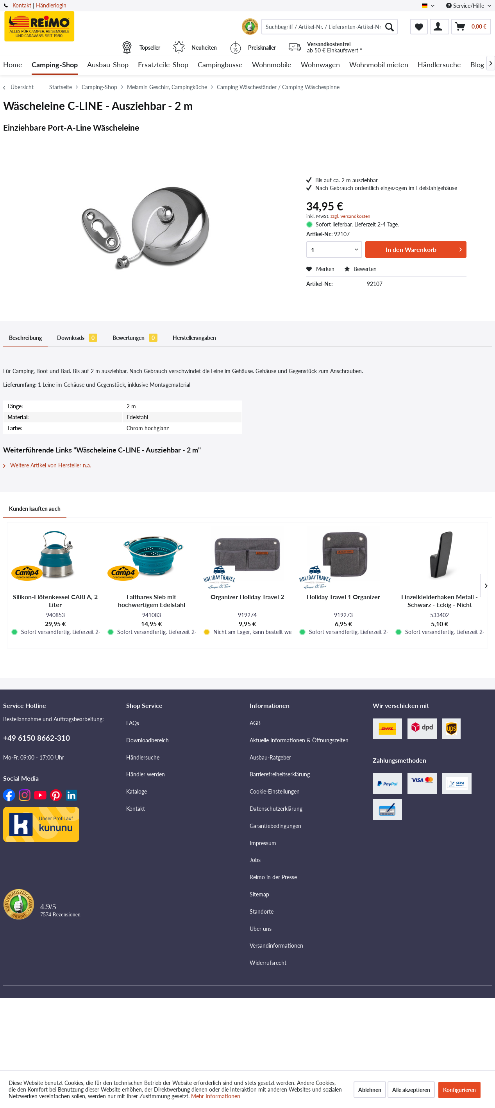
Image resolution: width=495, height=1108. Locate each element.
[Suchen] (389, 26)
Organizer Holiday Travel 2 (247, 596)
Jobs (255, 860)
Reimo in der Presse (273, 877)
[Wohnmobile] (271, 65)
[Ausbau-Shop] (108, 65)
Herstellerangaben (194, 337)
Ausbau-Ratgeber (270, 757)
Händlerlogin (51, 5)
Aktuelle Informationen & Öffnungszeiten (299, 740)
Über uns (261, 928)
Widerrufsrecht (268, 962)
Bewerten (360, 269)
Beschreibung (25, 337)
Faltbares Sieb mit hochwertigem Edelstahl (151, 600)
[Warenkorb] (471, 26)
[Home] (12, 65)
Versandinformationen (276, 945)
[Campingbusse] (220, 65)
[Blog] (477, 65)
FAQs (132, 723)
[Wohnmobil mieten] (378, 65)
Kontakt (22, 5)
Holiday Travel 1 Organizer (343, 596)
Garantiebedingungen (275, 825)
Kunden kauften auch (35, 508)
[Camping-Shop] (55, 65)
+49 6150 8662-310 (36, 737)
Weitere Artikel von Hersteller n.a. (47, 465)
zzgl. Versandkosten (350, 216)
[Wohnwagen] (320, 65)
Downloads (77, 338)
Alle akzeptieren (411, 1089)
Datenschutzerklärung (276, 808)
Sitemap (259, 894)
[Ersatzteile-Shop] (163, 65)
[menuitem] (329, 26)
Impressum (263, 843)
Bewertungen (135, 338)
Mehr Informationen (215, 1096)
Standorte (261, 911)
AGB (255, 723)
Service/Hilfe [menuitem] (466, 5)
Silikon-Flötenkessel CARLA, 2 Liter (55, 600)
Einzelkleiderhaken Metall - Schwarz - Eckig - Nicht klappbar (439, 601)
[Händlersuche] (439, 65)
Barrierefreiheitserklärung (280, 774)
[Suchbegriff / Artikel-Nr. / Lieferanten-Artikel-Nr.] (329, 26)
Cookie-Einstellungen (275, 791)
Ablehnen (369, 1089)
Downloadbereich (147, 740)
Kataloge (136, 791)
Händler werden (145, 774)
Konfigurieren (459, 1089)
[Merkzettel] (419, 26)
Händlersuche (142, 757)
